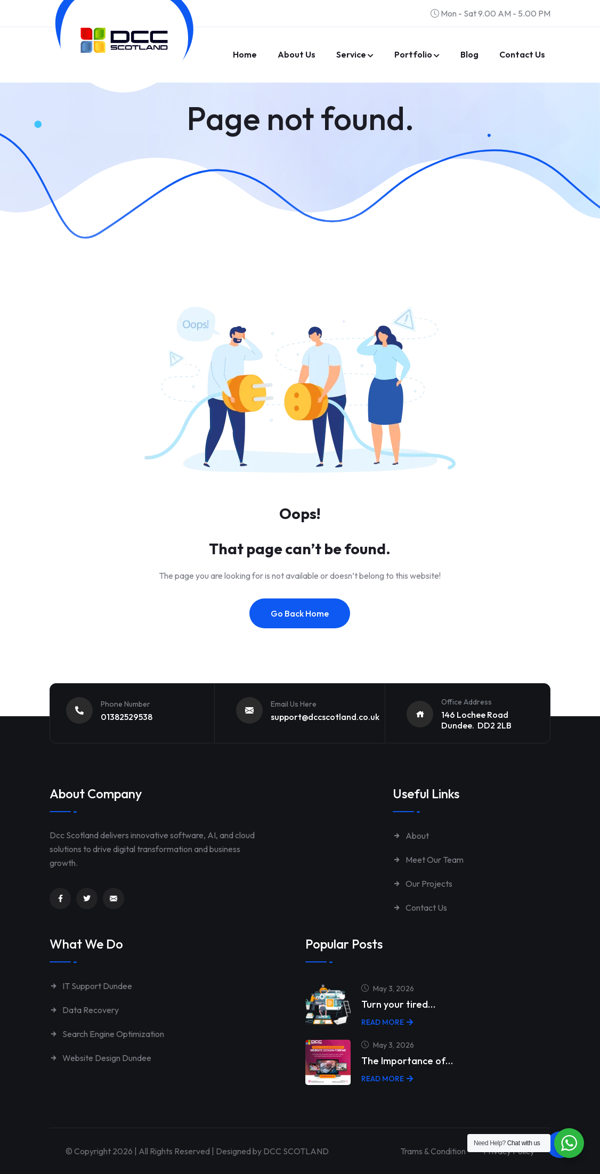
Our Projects (422, 883)
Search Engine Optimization (107, 1034)
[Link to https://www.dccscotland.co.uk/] (124, 40)
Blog (469, 54)
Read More (387, 1022)
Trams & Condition (433, 1151)
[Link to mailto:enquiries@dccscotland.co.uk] (113, 898)
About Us (296, 54)
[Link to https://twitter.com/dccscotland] (87, 898)
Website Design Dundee (100, 1057)
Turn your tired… (398, 1004)
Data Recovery (84, 1010)
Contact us (522, 54)
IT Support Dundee (91, 986)
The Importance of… (407, 1061)
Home (245, 54)
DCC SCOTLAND (296, 1151)
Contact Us (420, 907)
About (411, 835)
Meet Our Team (428, 859)
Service (351, 54)
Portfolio (413, 54)
